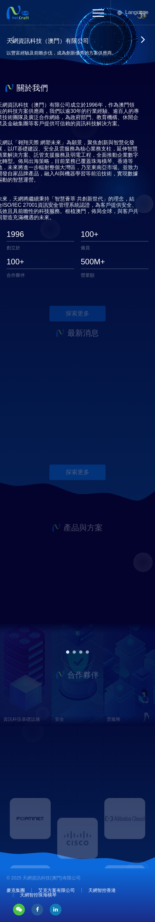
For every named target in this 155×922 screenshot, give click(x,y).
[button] (98, 13)
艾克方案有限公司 (56, 890)
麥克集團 (16, 890)
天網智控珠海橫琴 (38, 894)
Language (132, 12)
